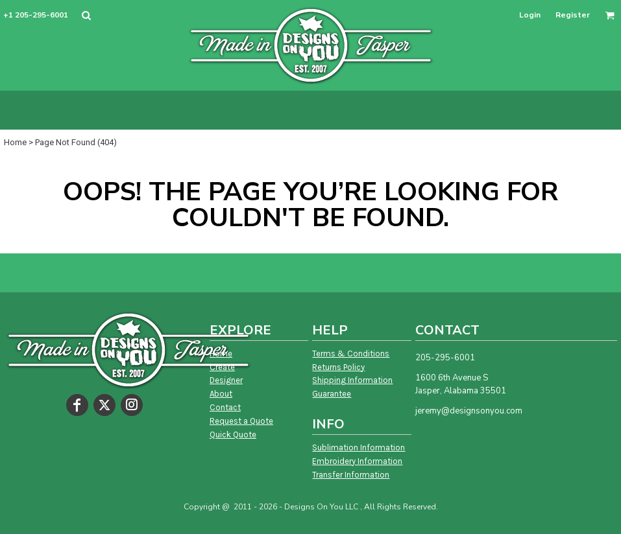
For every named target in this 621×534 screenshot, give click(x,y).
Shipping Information (352, 380)
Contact (225, 407)
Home (15, 142)
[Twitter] (104, 405)
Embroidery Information (357, 461)
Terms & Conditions (350, 353)
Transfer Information (350, 475)
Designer (226, 380)
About (221, 394)
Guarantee (331, 394)
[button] (86, 15)
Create (222, 367)
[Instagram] (132, 405)
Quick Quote (233, 434)
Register (572, 15)
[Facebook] (77, 405)
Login (530, 15)
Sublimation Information (358, 447)
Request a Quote (241, 421)
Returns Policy (338, 367)
